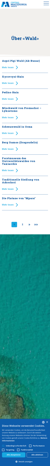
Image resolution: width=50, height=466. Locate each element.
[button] (25, 461)
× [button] (47, 422)
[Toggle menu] (46, 4)
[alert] (25, 442)
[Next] (29, 224)
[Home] (14, 4)
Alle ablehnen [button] (37, 455)
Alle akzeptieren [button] (14, 455)
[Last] (36, 224)
